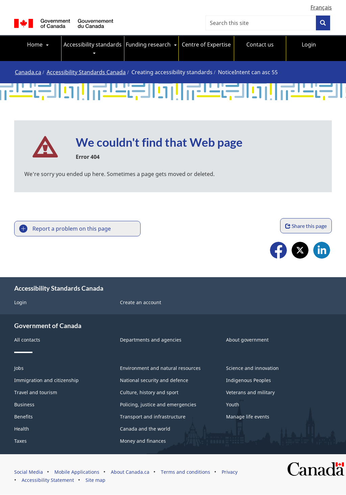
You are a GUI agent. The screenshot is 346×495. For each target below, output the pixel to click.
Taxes (20, 441)
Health (21, 429)
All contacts (27, 340)
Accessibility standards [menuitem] (93, 44)
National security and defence (154, 380)
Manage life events (247, 416)
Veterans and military (250, 392)
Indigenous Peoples (248, 380)
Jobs (19, 368)
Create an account (140, 302)
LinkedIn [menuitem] (321, 251)
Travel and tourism (35, 392)
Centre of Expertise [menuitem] (206, 44)
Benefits (23, 416)
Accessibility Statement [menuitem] (48, 480)
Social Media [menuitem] (28, 472)
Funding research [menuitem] (148, 44)
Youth (232, 404)
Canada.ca (28, 72)
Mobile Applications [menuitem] (76, 472)
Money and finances (143, 441)
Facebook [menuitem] (278, 251)
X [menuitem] (300, 251)
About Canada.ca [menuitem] (130, 472)
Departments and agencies (150, 340)
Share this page (306, 226)
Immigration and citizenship (46, 380)
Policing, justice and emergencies (158, 404)
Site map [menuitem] (95, 480)
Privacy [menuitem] (230, 472)
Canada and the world (145, 429)
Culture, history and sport (149, 392)
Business (24, 404)
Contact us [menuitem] (260, 44)
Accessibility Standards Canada (86, 72)
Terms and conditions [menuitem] (185, 472)
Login (20, 302)
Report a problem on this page (71, 228)
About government (247, 340)
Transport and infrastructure (153, 416)
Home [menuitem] (35, 44)
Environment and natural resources (160, 368)
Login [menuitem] (309, 44)
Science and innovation (252, 368)
